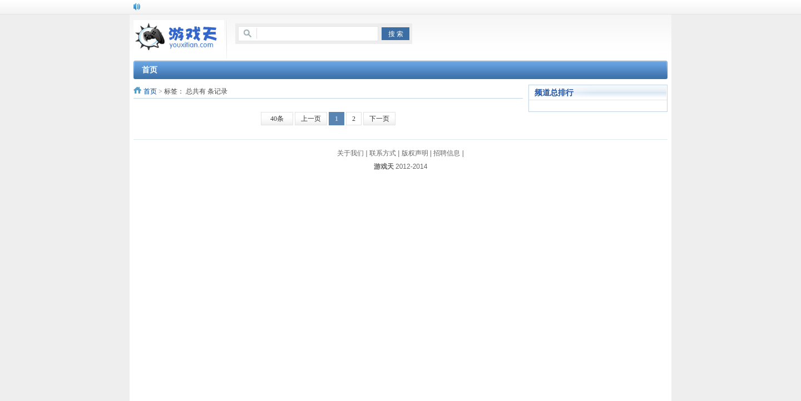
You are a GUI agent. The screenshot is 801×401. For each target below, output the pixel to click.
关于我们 (350, 153)
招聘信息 (446, 153)
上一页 (311, 119)
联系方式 (382, 153)
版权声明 (415, 153)
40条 (277, 119)
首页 (150, 91)
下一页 (379, 119)
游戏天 (384, 166)
